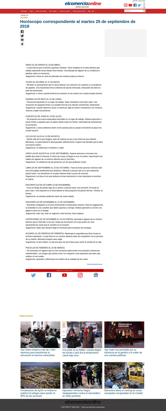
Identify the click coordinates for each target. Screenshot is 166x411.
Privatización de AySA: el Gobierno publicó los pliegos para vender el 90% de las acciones (39, 393)
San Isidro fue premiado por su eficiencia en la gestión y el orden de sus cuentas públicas (123, 352)
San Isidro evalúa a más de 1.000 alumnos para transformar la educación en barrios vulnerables (38, 352)
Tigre (31, 11)
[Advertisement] (63, 47)
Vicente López (64, 11)
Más (91, 11)
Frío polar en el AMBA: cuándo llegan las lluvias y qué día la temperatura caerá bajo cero (81, 353)
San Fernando (41, 11)
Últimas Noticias (26, 316)
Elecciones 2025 (79, 11)
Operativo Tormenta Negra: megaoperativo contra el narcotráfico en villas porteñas (81, 393)
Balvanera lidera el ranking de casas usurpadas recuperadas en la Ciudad (123, 391)
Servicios (24, 17)
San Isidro (53, 11)
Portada (24, 11)
